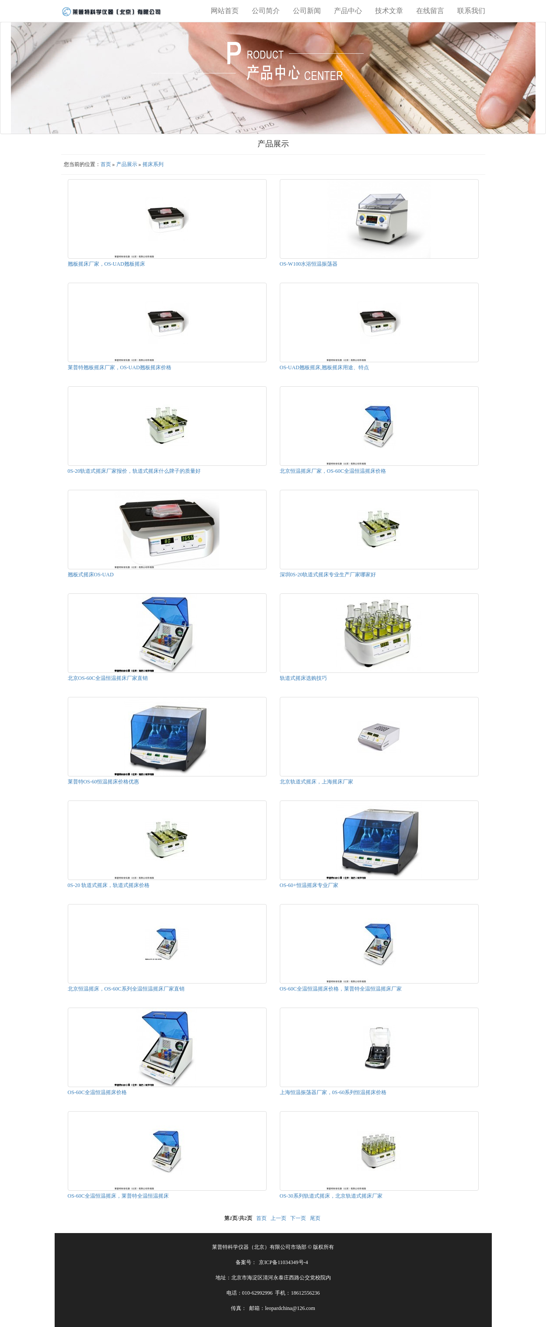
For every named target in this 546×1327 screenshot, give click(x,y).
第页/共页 (238, 1218)
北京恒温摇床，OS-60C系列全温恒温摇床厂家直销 (126, 989)
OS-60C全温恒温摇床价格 (97, 1092)
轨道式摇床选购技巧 (303, 678)
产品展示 (126, 164)
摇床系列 (153, 164)
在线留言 (430, 10)
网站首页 (225, 10)
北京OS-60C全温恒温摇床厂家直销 (108, 678)
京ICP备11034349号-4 (283, 1262)
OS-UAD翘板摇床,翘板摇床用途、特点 (324, 367)
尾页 (315, 1218)
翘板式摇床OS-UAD (91, 575)
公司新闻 (307, 10)
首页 (106, 164)
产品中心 (348, 10)
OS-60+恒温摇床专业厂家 (309, 885)
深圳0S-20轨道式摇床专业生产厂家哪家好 (328, 575)
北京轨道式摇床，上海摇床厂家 (316, 782)
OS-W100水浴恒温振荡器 (309, 264)
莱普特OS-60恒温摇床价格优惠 (103, 782)
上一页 (278, 1218)
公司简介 (266, 10)
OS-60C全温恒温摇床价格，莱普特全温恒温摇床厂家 (341, 989)
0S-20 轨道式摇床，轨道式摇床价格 (109, 885)
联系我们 (471, 10)
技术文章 (389, 10)
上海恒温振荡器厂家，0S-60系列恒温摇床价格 (333, 1092)
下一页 (298, 1218)
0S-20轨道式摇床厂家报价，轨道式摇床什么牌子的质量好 (134, 471)
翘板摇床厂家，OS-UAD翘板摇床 (106, 264)
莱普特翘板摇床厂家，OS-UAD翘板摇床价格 (119, 367)
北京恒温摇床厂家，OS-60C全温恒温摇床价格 (333, 471)
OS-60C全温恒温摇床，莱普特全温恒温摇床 (118, 1196)
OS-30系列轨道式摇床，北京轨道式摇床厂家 (331, 1196)
